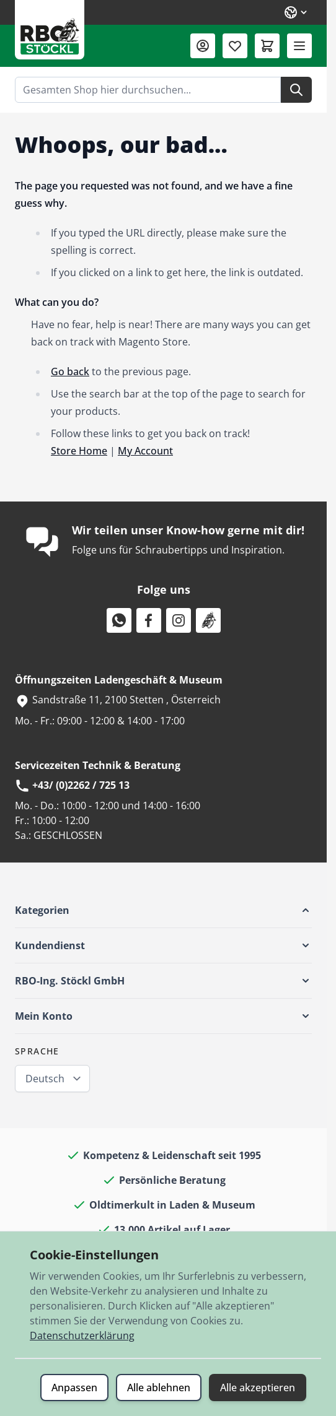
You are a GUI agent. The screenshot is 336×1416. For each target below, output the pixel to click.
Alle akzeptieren (257, 1387)
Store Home (79, 451)
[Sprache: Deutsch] (296, 12)
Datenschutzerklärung (82, 1335)
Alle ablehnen (158, 1387)
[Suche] (296, 90)
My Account (145, 451)
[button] (163, 910)
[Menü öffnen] (299, 45)
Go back (70, 371)
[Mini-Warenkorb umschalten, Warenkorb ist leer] (267, 45)
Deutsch (44, 1078)
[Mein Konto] (202, 45)
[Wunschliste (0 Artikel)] (235, 45)
